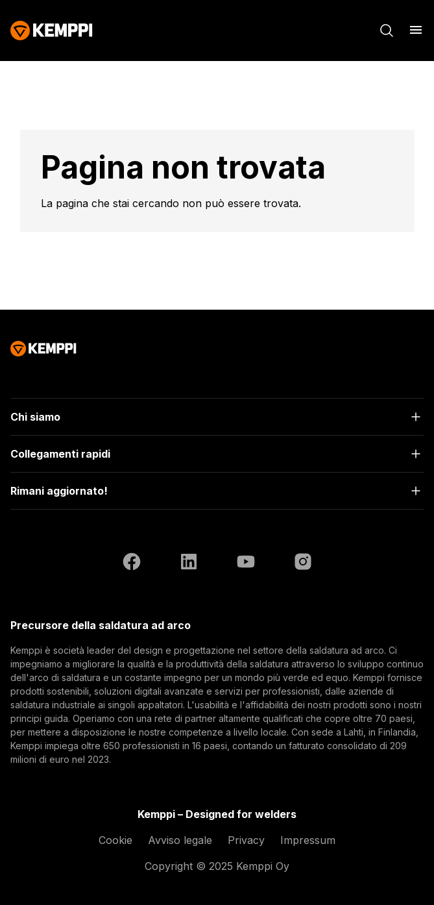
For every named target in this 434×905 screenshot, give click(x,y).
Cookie (115, 840)
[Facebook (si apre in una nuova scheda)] (131, 563)
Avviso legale (180, 840)
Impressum (307, 840)
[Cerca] (386, 30)
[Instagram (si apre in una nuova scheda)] (303, 563)
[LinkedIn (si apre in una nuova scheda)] (188, 563)
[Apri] (217, 417)
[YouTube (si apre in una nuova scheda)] (245, 563)
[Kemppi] (51, 30)
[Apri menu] (416, 30)
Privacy (246, 840)
